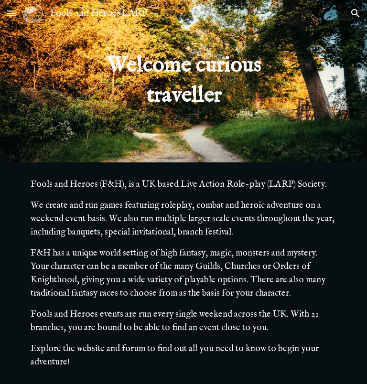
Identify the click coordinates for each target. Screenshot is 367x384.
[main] (183, 81)
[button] (11, 13)
